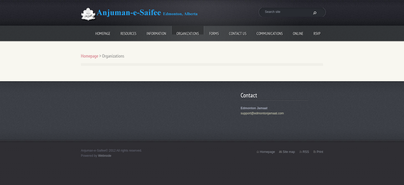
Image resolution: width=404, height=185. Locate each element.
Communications (258, 32)
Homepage (90, 32)
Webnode (104, 156)
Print (320, 152)
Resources (116, 32)
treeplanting (115, 47)
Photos (88, 47)
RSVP (305, 32)
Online (286, 32)
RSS (306, 152)
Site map (289, 152)
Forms (202, 32)
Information (144, 32)
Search (314, 13)
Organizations (176, 32)
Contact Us (225, 32)
